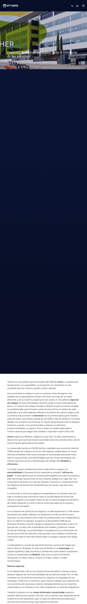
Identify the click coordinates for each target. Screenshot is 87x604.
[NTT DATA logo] (10, 5)
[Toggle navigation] (84, 5)
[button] (73, 6)
